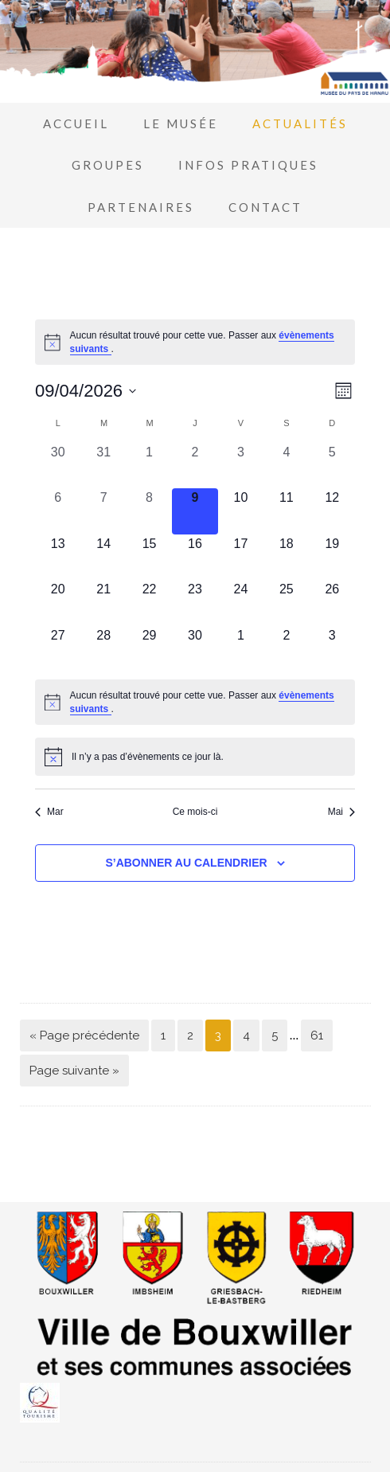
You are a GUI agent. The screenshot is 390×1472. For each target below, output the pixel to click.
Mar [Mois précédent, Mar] (49, 811)
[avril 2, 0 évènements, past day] (194, 465)
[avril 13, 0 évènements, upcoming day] (57, 557)
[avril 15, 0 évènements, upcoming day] (149, 557)
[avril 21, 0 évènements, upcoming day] (103, 602)
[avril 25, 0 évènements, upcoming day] (286, 602)
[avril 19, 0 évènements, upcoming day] (332, 557)
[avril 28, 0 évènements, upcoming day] (103, 648)
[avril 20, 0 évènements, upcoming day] (57, 602)
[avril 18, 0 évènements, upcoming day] (286, 557)
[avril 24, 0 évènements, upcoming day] (240, 602)
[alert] (195, 342)
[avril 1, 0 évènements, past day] (149, 465)
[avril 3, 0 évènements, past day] (240, 465)
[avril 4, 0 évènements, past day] (286, 465)
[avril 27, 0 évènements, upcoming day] (57, 648)
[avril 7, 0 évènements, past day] (103, 511)
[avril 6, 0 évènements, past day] (57, 511)
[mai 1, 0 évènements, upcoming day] (240, 648)
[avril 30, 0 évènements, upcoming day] (194, 648)
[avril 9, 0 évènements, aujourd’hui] (194, 511)
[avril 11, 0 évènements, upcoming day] (286, 511)
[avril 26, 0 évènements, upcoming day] (332, 602)
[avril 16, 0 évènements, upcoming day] (194, 557)
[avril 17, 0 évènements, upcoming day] (240, 557)
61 (316, 1035)
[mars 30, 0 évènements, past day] (57, 465)
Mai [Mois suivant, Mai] (341, 811)
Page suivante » (74, 1070)
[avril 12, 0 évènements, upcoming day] (332, 511)
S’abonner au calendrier (186, 862)
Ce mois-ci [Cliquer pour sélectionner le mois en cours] (195, 811)
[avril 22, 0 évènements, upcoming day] (149, 602)
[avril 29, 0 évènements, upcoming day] (149, 648)
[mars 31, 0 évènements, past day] (103, 465)
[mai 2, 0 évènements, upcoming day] (286, 648)
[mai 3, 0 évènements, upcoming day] (332, 648)
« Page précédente (84, 1035)
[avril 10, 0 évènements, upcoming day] (240, 511)
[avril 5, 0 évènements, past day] (332, 465)
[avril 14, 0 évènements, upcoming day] (103, 557)
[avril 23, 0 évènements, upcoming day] (194, 602)
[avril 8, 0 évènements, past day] (149, 511)
